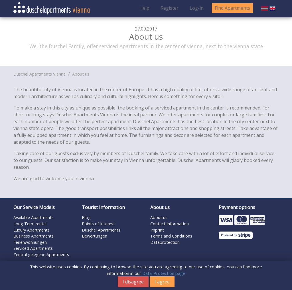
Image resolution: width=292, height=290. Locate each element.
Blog (86, 217)
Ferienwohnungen (30, 242)
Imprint (157, 230)
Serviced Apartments (33, 248)
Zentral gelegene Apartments (41, 254)
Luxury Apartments (31, 230)
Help (144, 8)
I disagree (133, 282)
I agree (162, 282)
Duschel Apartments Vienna (39, 74)
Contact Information (169, 223)
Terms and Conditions (171, 236)
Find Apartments (232, 8)
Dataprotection (165, 242)
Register (170, 8)
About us (80, 74)
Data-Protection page (163, 273)
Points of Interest (98, 223)
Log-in (197, 8)
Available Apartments (33, 217)
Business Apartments (33, 236)
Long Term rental (29, 223)
